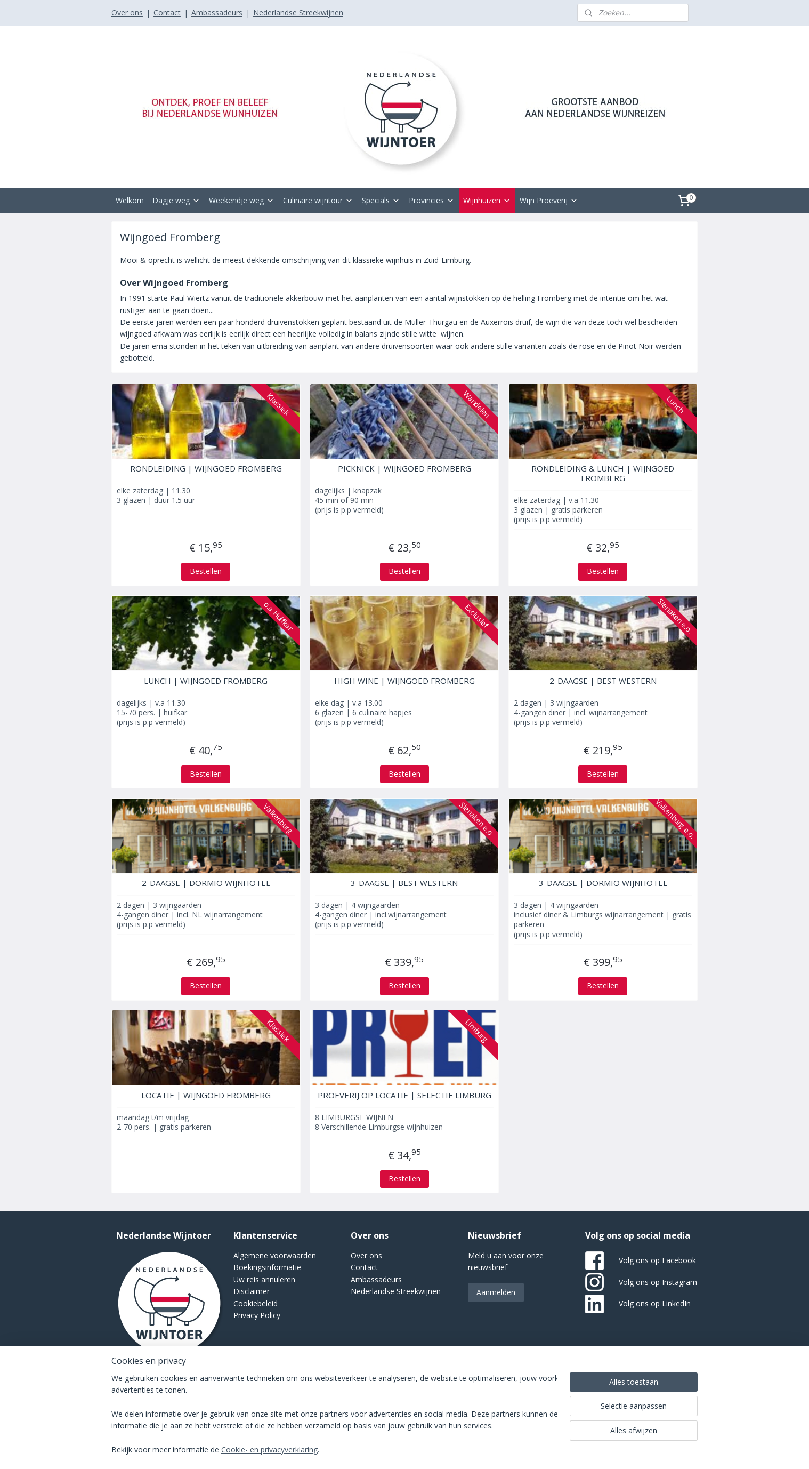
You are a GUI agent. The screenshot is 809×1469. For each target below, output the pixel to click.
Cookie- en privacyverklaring (269, 1450)
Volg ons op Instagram (658, 1282)
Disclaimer (251, 1291)
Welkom (130, 200)
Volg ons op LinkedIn (655, 1303)
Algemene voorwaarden (274, 1255)
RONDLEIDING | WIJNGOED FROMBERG (206, 468)
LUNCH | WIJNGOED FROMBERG (206, 680)
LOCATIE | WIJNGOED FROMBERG (206, 1095)
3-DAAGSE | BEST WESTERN (404, 883)
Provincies (432, 200)
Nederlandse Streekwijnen (298, 12)
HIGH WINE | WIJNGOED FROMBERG (404, 680)
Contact (167, 12)
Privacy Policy (256, 1315)
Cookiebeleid (255, 1303)
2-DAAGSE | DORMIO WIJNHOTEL (206, 883)
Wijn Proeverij (549, 200)
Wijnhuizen (487, 200)
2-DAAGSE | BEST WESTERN (603, 680)
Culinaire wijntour (318, 200)
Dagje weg (176, 200)
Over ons (127, 12)
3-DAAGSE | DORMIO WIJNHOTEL (603, 883)
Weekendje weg (241, 200)
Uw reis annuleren (264, 1279)
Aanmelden (495, 1292)
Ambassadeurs (216, 12)
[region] (334, 1415)
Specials (381, 200)
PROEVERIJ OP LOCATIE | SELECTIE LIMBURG (404, 1095)
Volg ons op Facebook (657, 1260)
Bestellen (206, 571)
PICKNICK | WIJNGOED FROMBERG (404, 468)
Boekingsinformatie (267, 1267)
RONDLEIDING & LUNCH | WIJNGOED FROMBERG (603, 473)
